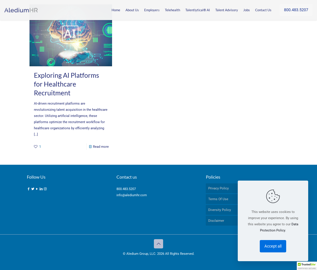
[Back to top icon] (158, 243)
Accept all (273, 246)
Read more (101, 147)
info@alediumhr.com (131, 195)
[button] (307, 266)
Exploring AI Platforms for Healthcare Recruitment (66, 84)
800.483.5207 (296, 9)
